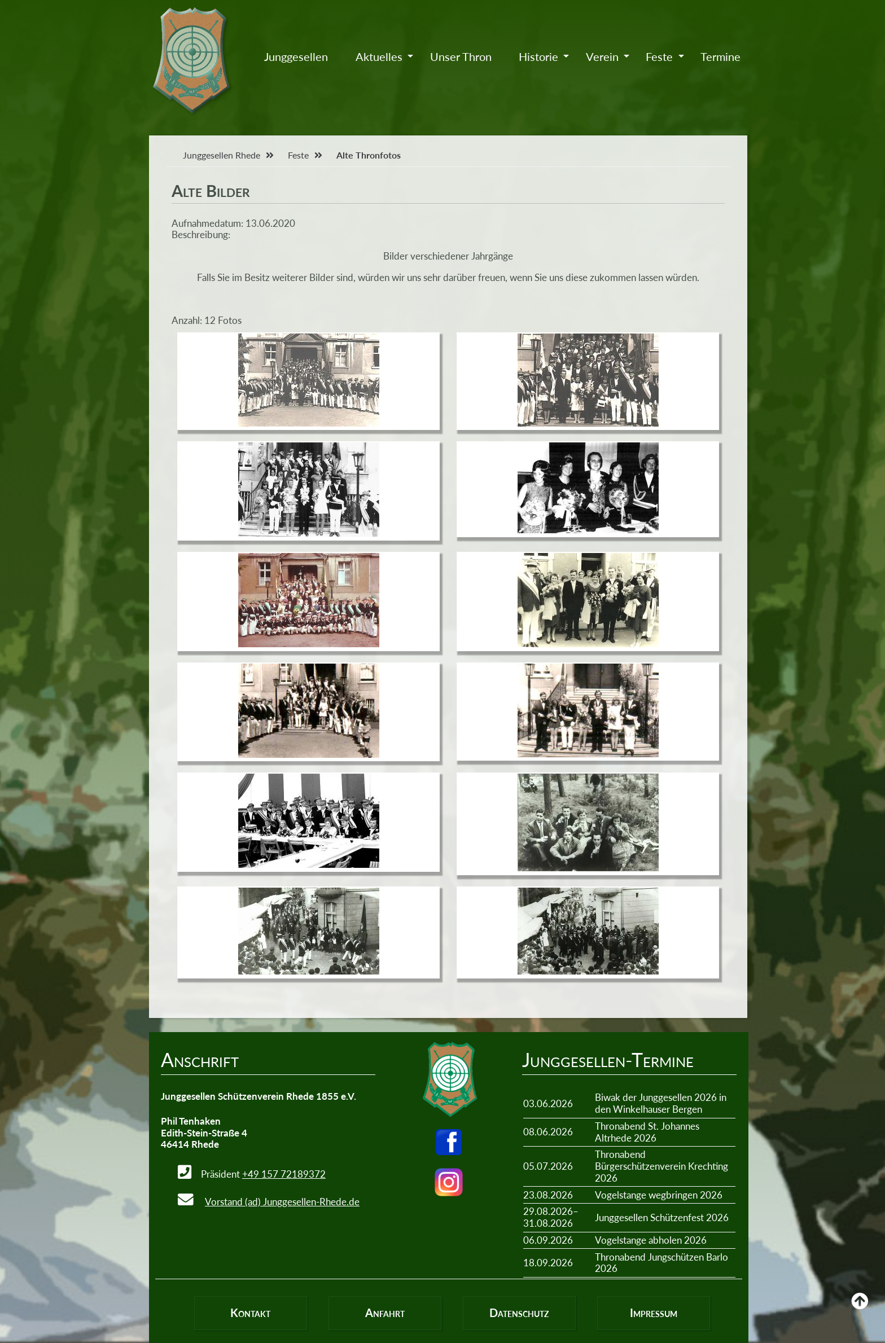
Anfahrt (385, 1312)
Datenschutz (519, 1312)
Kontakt (250, 1312)
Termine (720, 56)
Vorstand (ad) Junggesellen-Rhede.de (282, 1202)
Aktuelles (379, 56)
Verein (602, 56)
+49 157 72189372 (284, 1174)
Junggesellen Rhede (221, 155)
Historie (538, 56)
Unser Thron (461, 56)
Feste (659, 56)
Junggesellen (296, 56)
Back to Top (859, 1309)
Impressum (653, 1312)
